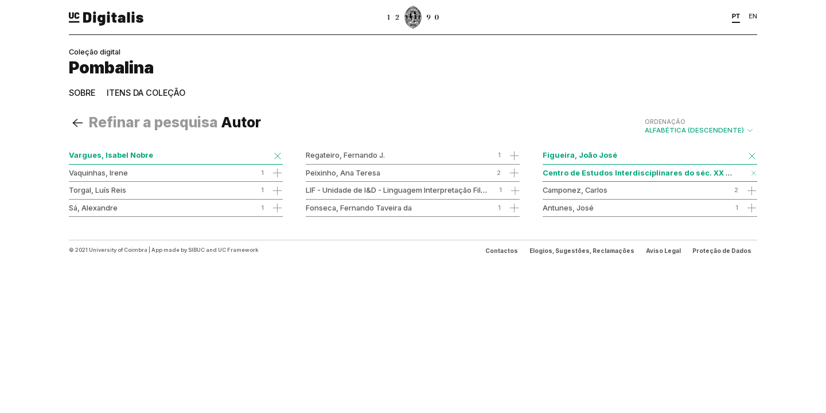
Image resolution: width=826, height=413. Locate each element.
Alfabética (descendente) (699, 126)
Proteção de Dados (721, 250)
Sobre (82, 93)
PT (736, 16)
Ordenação (665, 121)
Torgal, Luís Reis (97, 189)
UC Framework (238, 250)
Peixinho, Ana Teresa (343, 172)
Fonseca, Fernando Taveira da (359, 207)
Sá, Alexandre (93, 207)
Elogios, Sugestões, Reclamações (581, 250)
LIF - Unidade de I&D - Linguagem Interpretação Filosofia (404, 189)
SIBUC (196, 250)
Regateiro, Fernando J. (345, 154)
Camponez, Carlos (575, 189)
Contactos (501, 250)
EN (753, 16)
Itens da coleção (146, 93)
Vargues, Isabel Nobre (111, 154)
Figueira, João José (580, 154)
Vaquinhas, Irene (98, 172)
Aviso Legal (663, 250)
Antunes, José (568, 207)
